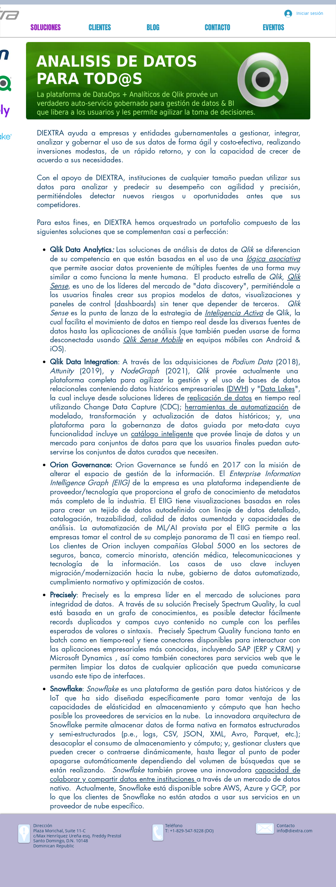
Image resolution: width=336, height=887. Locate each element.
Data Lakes (277, 388)
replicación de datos (219, 397)
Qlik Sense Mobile (153, 339)
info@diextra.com (294, 830)
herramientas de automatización (237, 406)
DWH (237, 388)
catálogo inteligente (162, 433)
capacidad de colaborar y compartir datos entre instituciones (175, 774)
